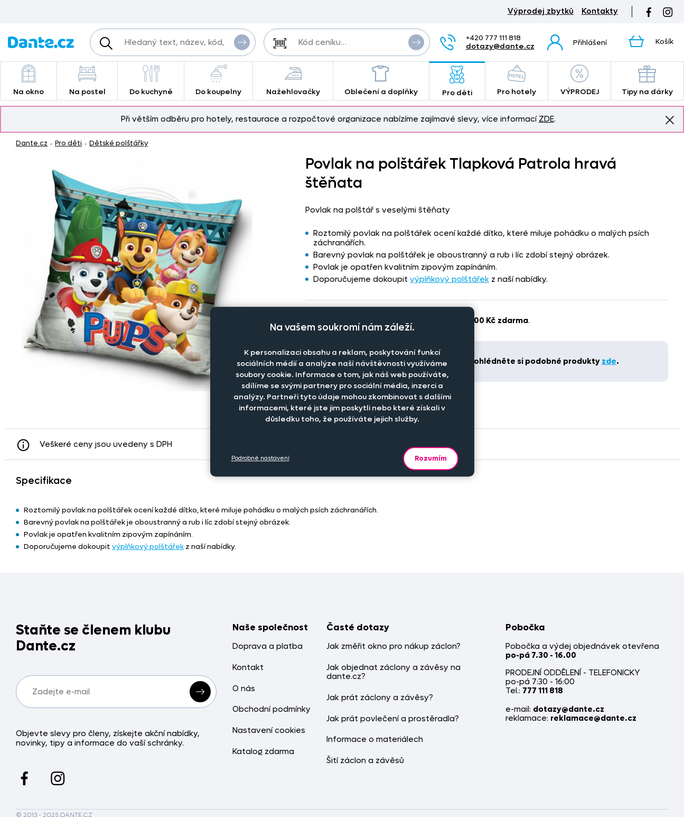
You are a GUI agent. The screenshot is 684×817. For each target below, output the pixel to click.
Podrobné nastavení (260, 458)
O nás (243, 688)
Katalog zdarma (263, 751)
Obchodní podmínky (271, 709)
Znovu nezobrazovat (669, 119)
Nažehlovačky (293, 81)
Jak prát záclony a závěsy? (379, 697)
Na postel (87, 81)
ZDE (546, 119)
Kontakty (600, 11)
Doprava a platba (267, 646)
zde (609, 361)
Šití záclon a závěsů (365, 760)
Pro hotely (517, 81)
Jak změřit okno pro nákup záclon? (393, 646)
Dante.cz (32, 143)
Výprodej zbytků (541, 11)
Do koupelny (218, 81)
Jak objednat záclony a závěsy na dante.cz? (393, 672)
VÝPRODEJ (579, 81)
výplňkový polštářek (449, 279)
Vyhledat (242, 41)
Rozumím (431, 458)
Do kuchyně (150, 81)
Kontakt (248, 667)
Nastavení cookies (268, 730)
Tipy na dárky (647, 81)
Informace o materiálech (374, 739)
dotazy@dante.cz (500, 46)
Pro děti (457, 82)
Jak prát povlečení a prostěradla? (392, 718)
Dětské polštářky (118, 143)
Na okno (28, 81)
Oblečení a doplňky (381, 81)
